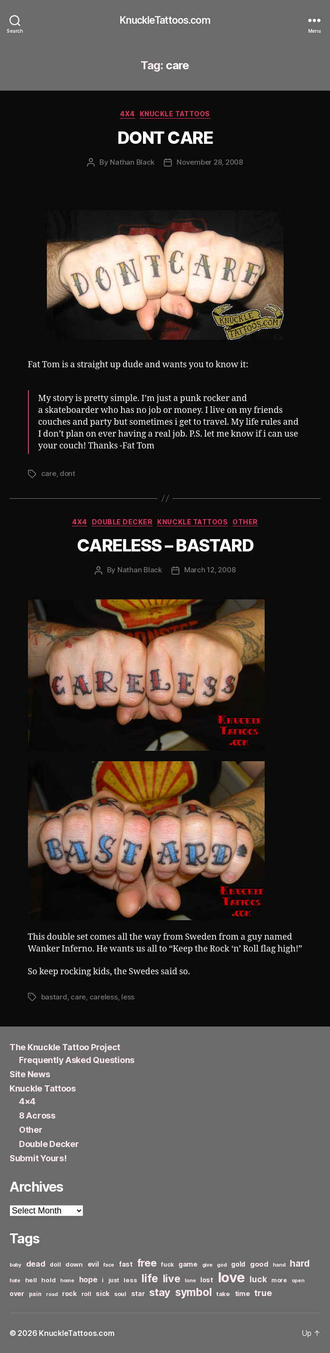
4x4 (127, 114)
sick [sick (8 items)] (102, 1293)
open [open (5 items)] (298, 1281)
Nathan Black (132, 162)
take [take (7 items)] (223, 1293)
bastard (54, 996)
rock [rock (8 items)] (69, 1293)
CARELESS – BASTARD (165, 545)
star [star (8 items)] (138, 1293)
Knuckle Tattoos (175, 114)
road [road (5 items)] (51, 1294)
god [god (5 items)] (221, 1265)
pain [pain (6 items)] (35, 1293)
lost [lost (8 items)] (206, 1280)
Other (245, 522)
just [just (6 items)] (113, 1280)
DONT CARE (165, 137)
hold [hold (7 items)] (48, 1280)
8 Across (37, 1115)
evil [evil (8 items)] (93, 1264)
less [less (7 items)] (130, 1280)
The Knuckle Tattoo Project (64, 1047)
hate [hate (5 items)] (14, 1281)
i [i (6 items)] (103, 1280)
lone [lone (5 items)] (190, 1281)
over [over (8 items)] (16, 1293)
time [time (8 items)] (242, 1293)
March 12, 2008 (209, 569)
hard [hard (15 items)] (300, 1263)
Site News (29, 1074)
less (127, 996)
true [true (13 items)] (262, 1293)
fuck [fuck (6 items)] (167, 1264)
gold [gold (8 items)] (238, 1264)
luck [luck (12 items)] (258, 1279)
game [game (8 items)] (187, 1264)
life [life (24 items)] (150, 1278)
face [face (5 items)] (108, 1265)
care (48, 473)
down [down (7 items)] (74, 1264)
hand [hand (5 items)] (279, 1265)
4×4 (27, 1101)
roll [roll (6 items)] (86, 1293)
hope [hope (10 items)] (88, 1279)
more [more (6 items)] (279, 1280)
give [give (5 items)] (207, 1265)
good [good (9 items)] (259, 1264)
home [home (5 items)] (67, 1281)
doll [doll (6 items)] (55, 1264)
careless (103, 996)
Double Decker (122, 522)
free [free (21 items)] (147, 1263)
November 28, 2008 (210, 162)
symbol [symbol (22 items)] (193, 1292)
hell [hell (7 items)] (31, 1280)
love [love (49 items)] (231, 1277)
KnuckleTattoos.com (165, 20)
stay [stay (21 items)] (159, 1292)
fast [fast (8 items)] (126, 1264)
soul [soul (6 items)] (120, 1293)
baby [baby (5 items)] (15, 1265)
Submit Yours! (38, 1158)
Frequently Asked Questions (76, 1060)
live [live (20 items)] (171, 1278)
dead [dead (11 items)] (35, 1264)
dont (67, 473)
